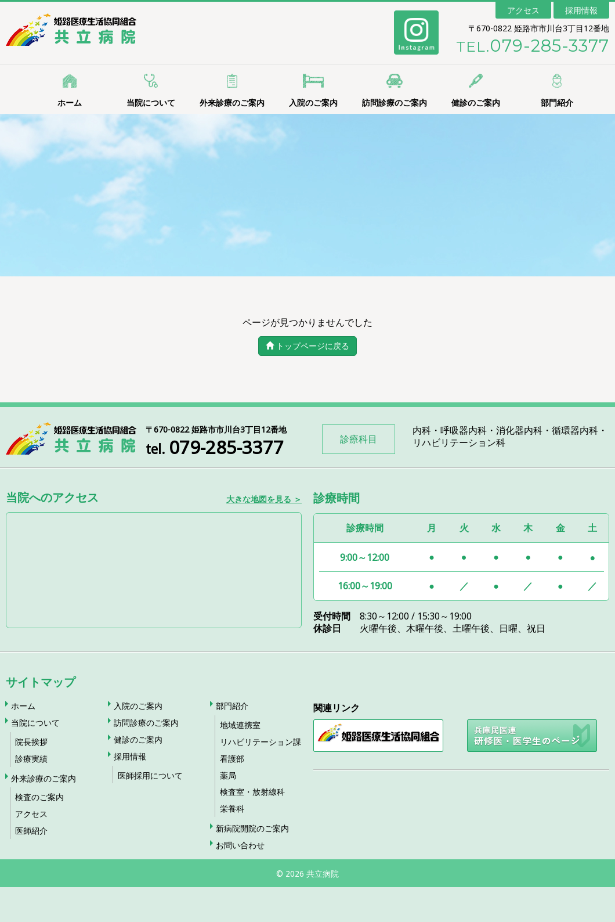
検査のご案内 (39, 796)
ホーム (69, 102)
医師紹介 (31, 830)
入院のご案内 (313, 102)
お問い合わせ (240, 845)
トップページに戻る (307, 345)
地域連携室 (240, 724)
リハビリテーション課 (260, 741)
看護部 (232, 758)
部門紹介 (557, 102)
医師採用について (150, 775)
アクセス (523, 10)
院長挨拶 (31, 741)
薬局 (228, 775)
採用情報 (581, 10)
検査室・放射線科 (252, 791)
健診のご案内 (475, 102)
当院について (150, 102)
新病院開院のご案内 (252, 828)
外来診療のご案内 (232, 102)
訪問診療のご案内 (394, 102)
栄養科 (232, 808)
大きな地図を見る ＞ (264, 498)
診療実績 (31, 758)
